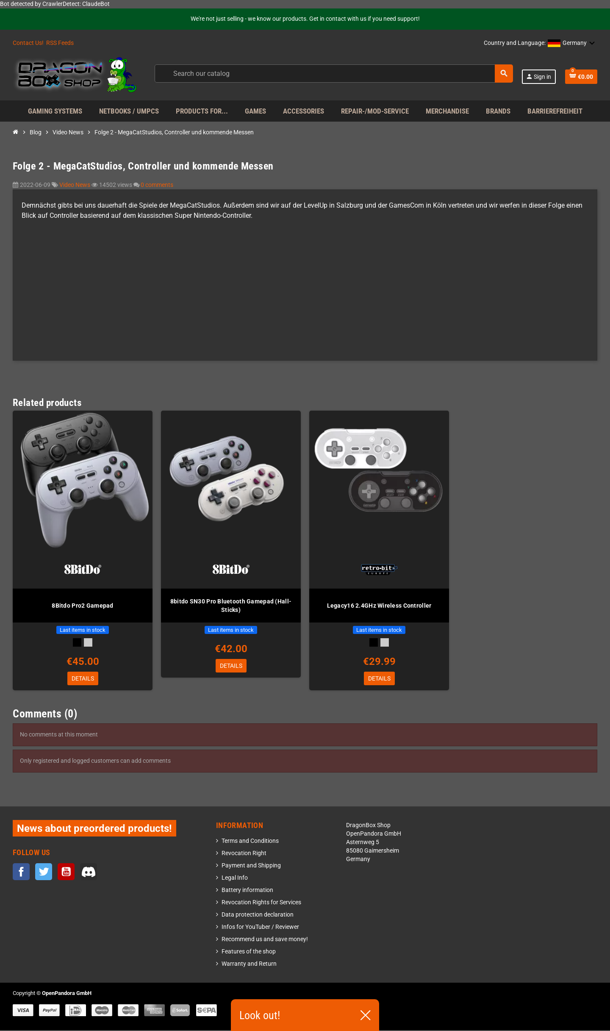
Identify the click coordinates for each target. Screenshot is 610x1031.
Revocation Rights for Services (261, 903)
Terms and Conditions (250, 841)
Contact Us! (28, 43)
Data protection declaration (258, 915)
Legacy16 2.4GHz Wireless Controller (379, 605)
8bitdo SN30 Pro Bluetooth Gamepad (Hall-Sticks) (230, 605)
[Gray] (88, 642)
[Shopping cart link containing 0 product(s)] (581, 76)
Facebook (21, 872)
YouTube (66, 872)
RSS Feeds (60, 43)
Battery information (247, 891)
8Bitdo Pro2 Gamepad (82, 605)
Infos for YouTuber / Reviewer (260, 927)
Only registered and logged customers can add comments (95, 761)
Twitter (43, 872)
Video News (75, 185)
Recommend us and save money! (265, 940)
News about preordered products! (94, 829)
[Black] (77, 642)
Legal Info (235, 878)
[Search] (333, 73)
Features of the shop (249, 952)
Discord (88, 872)
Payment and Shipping (251, 866)
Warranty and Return (249, 964)
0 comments (157, 185)
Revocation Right (244, 854)
